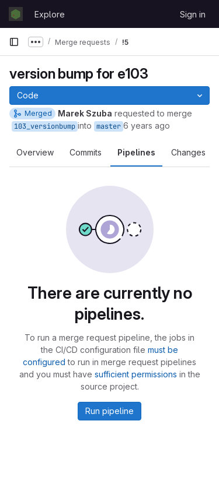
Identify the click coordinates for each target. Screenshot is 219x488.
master (108, 126)
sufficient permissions (136, 374)
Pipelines (136, 152)
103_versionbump (44, 126)
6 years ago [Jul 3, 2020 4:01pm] (146, 125)
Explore (49, 14)
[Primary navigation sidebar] (14, 42)
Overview (35, 152)
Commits (85, 152)
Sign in (193, 14)
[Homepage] (15, 14)
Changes (188, 152)
